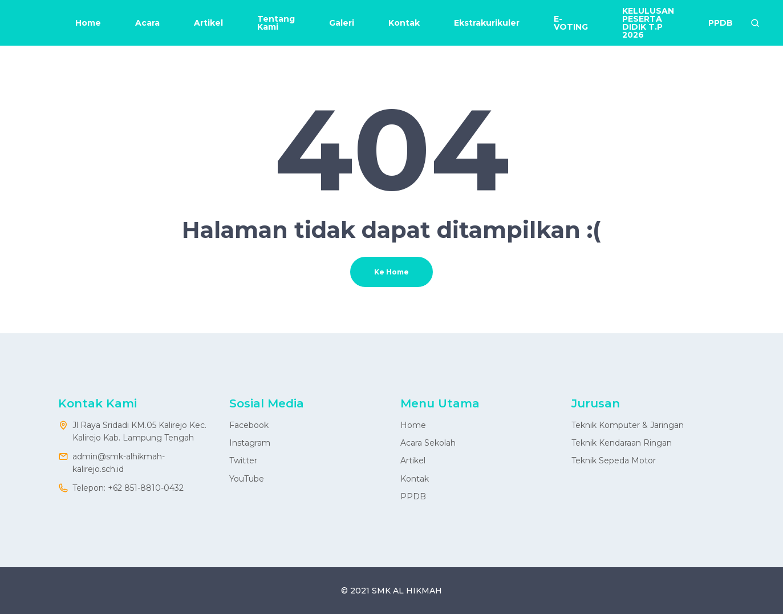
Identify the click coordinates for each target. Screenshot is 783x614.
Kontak (404, 23)
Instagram (249, 443)
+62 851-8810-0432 (146, 488)
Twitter (243, 460)
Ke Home (391, 272)
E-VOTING (571, 23)
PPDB (720, 23)
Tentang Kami (276, 23)
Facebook (249, 425)
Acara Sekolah (428, 443)
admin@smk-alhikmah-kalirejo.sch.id (118, 462)
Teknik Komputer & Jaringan (627, 425)
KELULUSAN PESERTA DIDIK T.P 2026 (648, 23)
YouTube (246, 479)
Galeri (341, 23)
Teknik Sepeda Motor (613, 460)
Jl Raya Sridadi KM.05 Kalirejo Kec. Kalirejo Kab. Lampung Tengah (139, 431)
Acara (147, 23)
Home (88, 23)
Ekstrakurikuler (487, 23)
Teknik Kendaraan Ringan (621, 443)
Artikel (208, 23)
